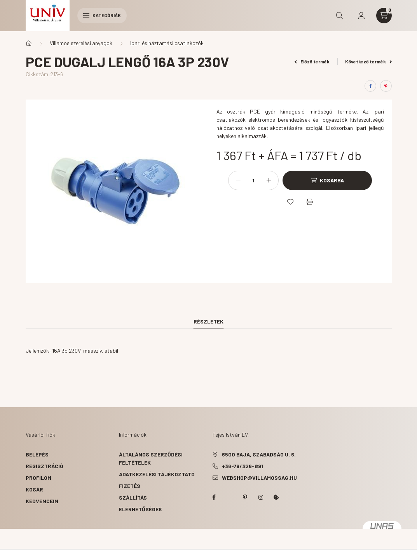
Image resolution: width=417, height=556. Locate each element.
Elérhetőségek (140, 509)
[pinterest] (386, 86)
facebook (214, 497)
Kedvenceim (42, 501)
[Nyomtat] (310, 202)
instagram (261, 497)
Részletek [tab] (208, 321)
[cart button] (384, 15)
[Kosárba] (327, 180)
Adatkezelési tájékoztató (157, 474)
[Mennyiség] (253, 180)
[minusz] (238, 180)
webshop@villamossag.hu (259, 477)
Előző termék (312, 61)
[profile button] (361, 15)
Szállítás (133, 497)
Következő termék (368, 61)
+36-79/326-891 (242, 466)
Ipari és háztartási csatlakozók (167, 43)
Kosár (34, 489)
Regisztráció (44, 466)
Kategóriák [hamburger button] (102, 15)
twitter (229, 497)
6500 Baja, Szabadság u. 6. (259, 454)
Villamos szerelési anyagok (81, 43)
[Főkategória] (29, 43)
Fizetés (129, 486)
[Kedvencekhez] (290, 202)
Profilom (38, 477)
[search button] (339, 15)
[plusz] (268, 180)
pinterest (245, 497)
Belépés (37, 454)
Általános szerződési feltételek (151, 458)
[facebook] (370, 86)
